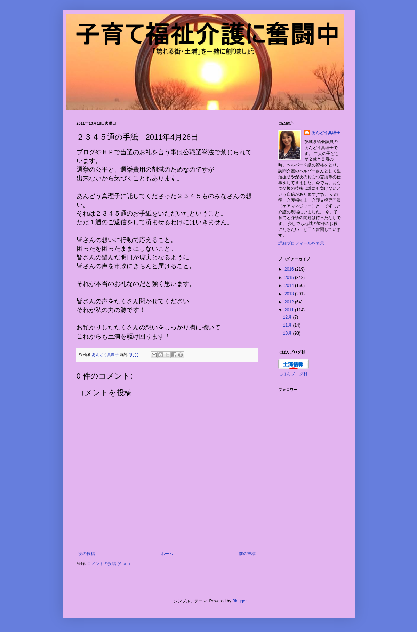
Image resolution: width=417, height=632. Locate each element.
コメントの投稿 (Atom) (108, 563)
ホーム (167, 553)
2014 (289, 285)
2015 (289, 277)
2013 (289, 293)
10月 (288, 333)
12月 (288, 317)
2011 (289, 309)
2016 (289, 269)
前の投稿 (247, 553)
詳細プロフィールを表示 (301, 243)
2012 (289, 301)
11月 (288, 325)
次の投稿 (86, 553)
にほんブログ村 (292, 374)
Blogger (239, 601)
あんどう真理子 (325, 132)
